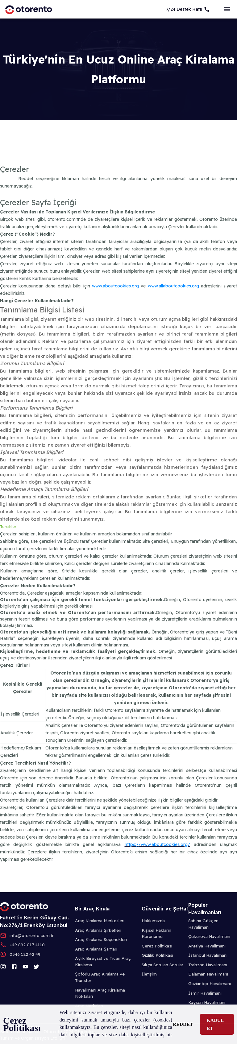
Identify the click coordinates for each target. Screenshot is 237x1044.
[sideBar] (227, 9)
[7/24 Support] (188, 9)
